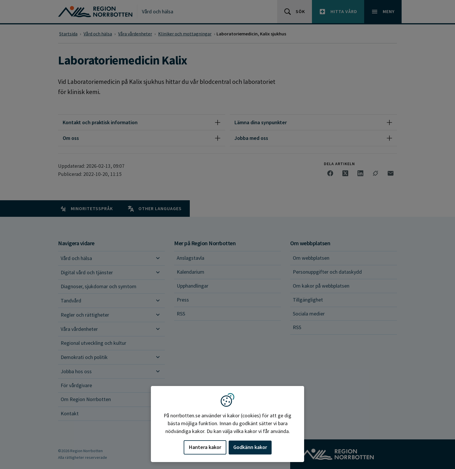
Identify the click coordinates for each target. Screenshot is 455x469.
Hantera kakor (205, 447)
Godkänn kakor (250, 447)
